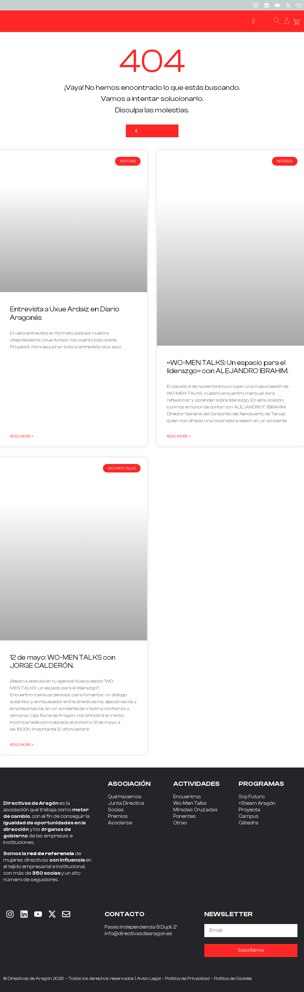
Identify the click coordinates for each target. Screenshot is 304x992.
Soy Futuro (251, 797)
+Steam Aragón (257, 803)
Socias (116, 810)
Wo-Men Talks (190, 803)
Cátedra (248, 823)
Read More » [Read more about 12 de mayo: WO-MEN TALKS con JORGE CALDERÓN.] (22, 744)
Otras (180, 823)
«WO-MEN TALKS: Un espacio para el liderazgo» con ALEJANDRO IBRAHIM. (227, 367)
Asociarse (120, 823)
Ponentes (184, 816)
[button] (253, 21)
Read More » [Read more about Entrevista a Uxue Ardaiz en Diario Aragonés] (22, 436)
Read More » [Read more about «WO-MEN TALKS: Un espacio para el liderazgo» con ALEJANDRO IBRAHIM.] (179, 436)
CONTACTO (124, 914)
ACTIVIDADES (196, 783)
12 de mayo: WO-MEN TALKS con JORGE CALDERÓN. (62, 661)
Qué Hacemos (125, 797)
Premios (118, 816)
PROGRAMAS (261, 783)
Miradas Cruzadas (195, 810)
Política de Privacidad (187, 978)
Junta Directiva (126, 803)
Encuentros (187, 797)
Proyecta (249, 810)
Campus (249, 816)
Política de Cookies (233, 978)
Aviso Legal (149, 978)
